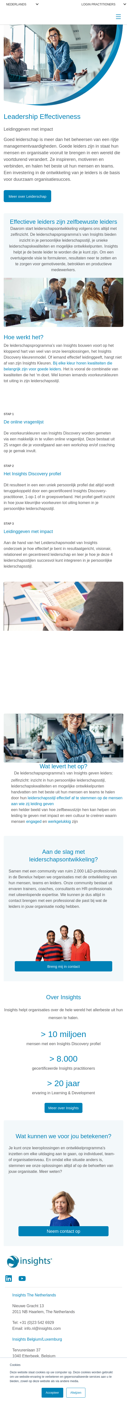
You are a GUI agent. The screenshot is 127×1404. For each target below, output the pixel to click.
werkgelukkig (59, 821)
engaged (33, 821)
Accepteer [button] (52, 1392)
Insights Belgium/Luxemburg (37, 1339)
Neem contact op (63, 1231)
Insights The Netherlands (34, 1295)
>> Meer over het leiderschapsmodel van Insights (63, 693)
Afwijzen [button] (75, 1392)
